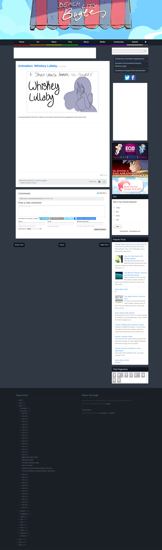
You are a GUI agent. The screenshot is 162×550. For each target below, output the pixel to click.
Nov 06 (24, 494)
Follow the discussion (105, 193)
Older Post (104, 245)
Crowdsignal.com (134, 231)
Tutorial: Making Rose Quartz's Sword (129, 325)
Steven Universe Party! (124, 336)
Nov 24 (24, 427)
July (21, 519)
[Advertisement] (55, 53)
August (22, 516)
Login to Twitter (69, 218)
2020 (20, 400)
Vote (117, 226)
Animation (28, 183)
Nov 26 (24, 421)
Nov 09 (24, 485)
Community (119, 42)
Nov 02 (24, 505)
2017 (20, 539)
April (21, 527)
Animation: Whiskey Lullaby (37, 66)
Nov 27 (24, 419)
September (23, 514)
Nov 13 (24, 474)
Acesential (102, 413)
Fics (70, 42)
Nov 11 (24, 480)
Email (49, 221)
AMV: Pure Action (27, 465)
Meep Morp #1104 (122, 360)
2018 (20, 406)
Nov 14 (24, 454)
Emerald (105, 175)
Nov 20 (24, 438)
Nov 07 (24, 491)
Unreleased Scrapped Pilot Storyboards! (130, 70)
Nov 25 (24, 424)
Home (21, 42)
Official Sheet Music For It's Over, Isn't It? (131, 244)
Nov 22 (24, 432)
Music (86, 42)
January (22, 536)
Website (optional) (83, 221)
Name (20, 221)
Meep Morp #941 (121, 289)
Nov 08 (24, 488)
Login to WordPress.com (57, 218)
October (22, 511)
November (23, 411)
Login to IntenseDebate (44, 218)
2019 (20, 403)
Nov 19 (24, 441)
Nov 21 (24, 435)
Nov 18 (24, 443)
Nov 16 (24, 449)
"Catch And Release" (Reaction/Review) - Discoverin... (39, 471)
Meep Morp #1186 (27, 460)
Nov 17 (24, 446)
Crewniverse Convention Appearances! (129, 59)
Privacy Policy (86, 410)
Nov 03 (24, 502)
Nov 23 (24, 430)
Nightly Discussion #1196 (30, 457)
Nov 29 (24, 416)
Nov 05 (24, 496)
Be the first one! (48, 198)
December (23, 408)
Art (38, 42)
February (23, 533)
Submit (135, 42)
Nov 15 (24, 452)
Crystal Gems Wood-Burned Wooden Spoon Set (37, 468)
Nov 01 (24, 507)
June (21, 522)
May (21, 525)
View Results (124, 231)
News (54, 42)
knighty (108, 404)
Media (102, 42)
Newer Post (19, 245)
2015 (20, 545)
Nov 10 (24, 483)
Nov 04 (24, 499)
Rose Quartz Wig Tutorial (124, 313)
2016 (20, 542)
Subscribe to (29, 229)
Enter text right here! (61, 211)
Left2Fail (111, 413)
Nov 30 (24, 413)
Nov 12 (24, 477)
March (22, 530)
